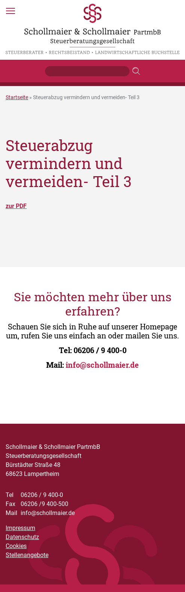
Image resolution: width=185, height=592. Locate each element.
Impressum (20, 528)
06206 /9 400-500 (37, 503)
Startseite (17, 97)
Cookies (16, 546)
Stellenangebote (27, 555)
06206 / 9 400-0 (100, 350)
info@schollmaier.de (102, 365)
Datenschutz (22, 537)
